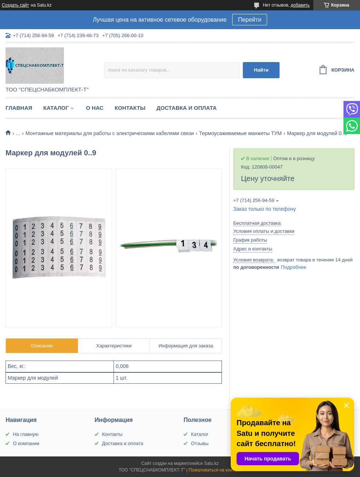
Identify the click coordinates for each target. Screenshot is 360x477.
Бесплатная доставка (257, 223)
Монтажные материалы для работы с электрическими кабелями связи (110, 133)
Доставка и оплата (186, 108)
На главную (26, 434)
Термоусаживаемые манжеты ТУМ (240, 133)
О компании (26, 443)
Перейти (249, 20)
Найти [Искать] (261, 70)
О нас (95, 108)
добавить (300, 5)
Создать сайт (15, 5)
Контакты (130, 108)
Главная (19, 108)
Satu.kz (211, 463)
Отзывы (200, 443)
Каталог (56, 108)
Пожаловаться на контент (215, 470)
